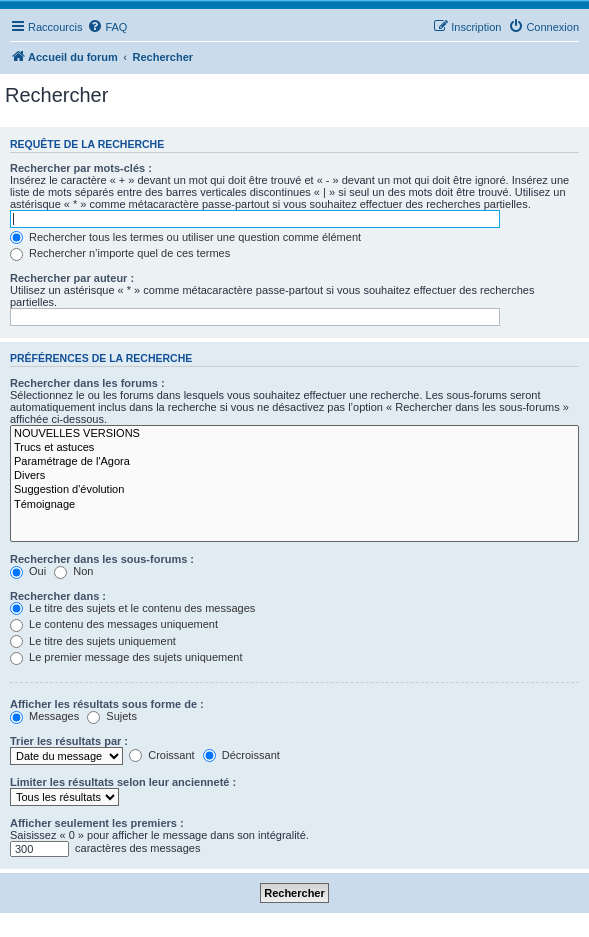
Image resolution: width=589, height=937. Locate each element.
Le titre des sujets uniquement (93, 641)
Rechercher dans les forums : (87, 383)
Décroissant (241, 755)
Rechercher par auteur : (72, 278)
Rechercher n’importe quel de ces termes (120, 253)
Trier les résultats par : (69, 741)
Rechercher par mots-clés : (81, 168)
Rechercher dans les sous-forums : (102, 559)
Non (73, 571)
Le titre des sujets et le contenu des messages (132, 608)
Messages (44, 716)
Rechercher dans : (58, 596)
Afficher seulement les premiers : (97, 823)
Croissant (162, 755)
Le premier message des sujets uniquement (126, 657)
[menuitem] (107, 27)
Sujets (112, 716)
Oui (28, 571)
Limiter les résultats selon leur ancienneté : (123, 782)
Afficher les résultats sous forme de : (107, 704)
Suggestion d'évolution (294, 490)
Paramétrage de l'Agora (294, 462)
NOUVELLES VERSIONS (294, 434)
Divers (294, 476)
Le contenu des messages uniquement (114, 624)
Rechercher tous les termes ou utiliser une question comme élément (185, 237)
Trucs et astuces (294, 448)
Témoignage (294, 505)
